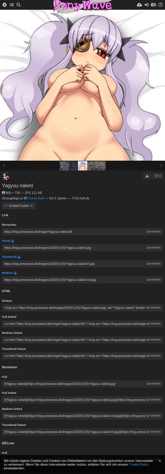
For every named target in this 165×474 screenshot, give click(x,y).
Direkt (8, 240)
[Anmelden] (146, 5)
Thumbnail (11, 256)
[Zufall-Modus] (11, 5)
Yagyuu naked (17, 185)
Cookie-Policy (139, 464)
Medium (9, 272)
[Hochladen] (139, 5)
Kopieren (154, 231)
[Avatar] (6, 176)
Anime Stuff (34, 198)
